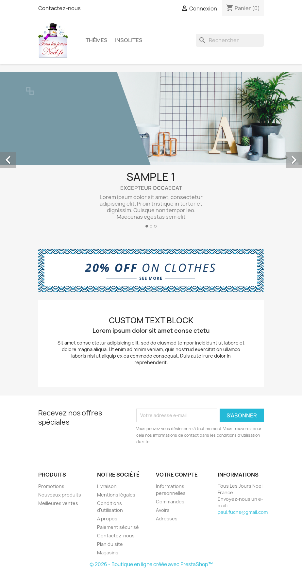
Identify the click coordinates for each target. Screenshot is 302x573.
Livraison (107, 486)
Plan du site (110, 544)
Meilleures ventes (58, 503)
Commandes (170, 501)
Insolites (129, 40)
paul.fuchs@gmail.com (243, 512)
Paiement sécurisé (118, 527)
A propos (107, 518)
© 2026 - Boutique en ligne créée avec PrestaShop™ (151, 564)
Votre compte (177, 474)
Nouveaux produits (59, 495)
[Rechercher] (230, 40)
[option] (151, 152)
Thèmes (97, 40)
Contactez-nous (59, 8)
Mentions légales (116, 495)
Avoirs (163, 510)
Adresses (166, 518)
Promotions (51, 486)
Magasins (107, 552)
